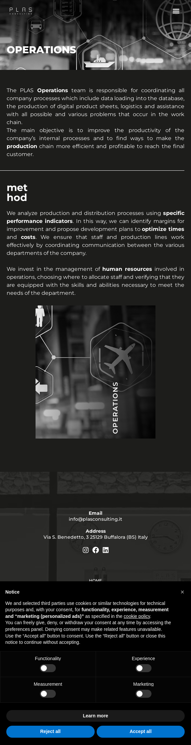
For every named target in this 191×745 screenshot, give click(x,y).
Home (95, 580)
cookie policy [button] (137, 616)
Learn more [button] (95, 715)
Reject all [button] (50, 731)
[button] (175, 10)
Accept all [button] (140, 731)
